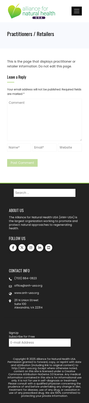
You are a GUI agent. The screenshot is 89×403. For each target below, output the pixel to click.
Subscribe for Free (22, 337)
